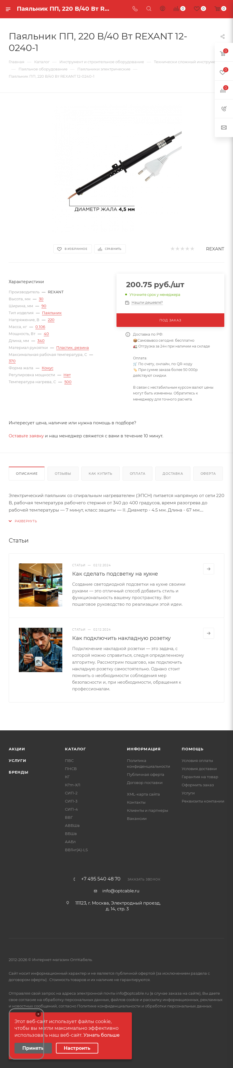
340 (41, 340)
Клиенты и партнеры (147, 810)
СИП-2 (71, 793)
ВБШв (71, 833)
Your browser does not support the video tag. (26, 1034)
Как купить (100, 474)
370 (12, 361)
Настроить (77, 1048)
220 (51, 319)
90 (43, 305)
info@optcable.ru (120, 891)
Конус (47, 367)
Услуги (17, 760)
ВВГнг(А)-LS (76, 849)
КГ (67, 776)
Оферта (208, 474)
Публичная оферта (145, 774)
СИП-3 (71, 801)
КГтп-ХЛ (72, 785)
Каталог (75, 749)
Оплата (137, 474)
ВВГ (69, 817)
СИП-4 (71, 809)
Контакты (136, 802)
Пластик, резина (72, 347)
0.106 (40, 326)
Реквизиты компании (203, 801)
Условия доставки (199, 768)
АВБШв (72, 825)
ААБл (70, 841)
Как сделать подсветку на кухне (115, 574)
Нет (67, 374)
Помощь (192, 749)
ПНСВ (71, 768)
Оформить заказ (198, 785)
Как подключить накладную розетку (121, 638)
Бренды (18, 772)
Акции (17, 749)
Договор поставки (145, 782)
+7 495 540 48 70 (101, 879)
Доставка (173, 474)
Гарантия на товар (200, 776)
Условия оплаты (197, 760)
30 (41, 298)
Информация (144, 749)
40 (46, 333)
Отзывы (63, 474)
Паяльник (52, 312)
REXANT (215, 249)
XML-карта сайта (143, 794)
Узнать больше (101, 1035)
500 (68, 381)
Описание (26, 474)
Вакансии (137, 818)
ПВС (69, 760)
